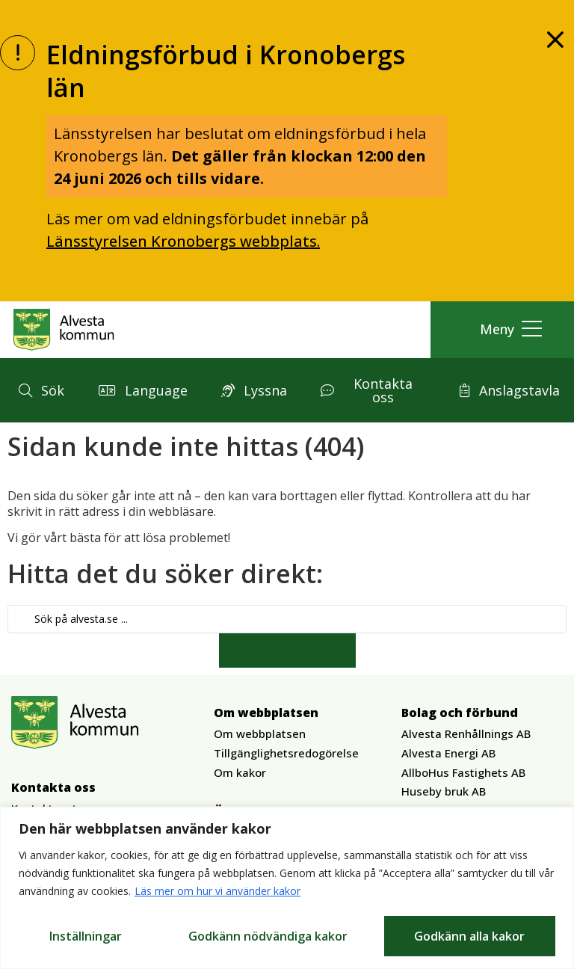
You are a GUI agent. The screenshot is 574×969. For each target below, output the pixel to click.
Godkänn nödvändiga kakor (268, 936)
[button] (507, 329)
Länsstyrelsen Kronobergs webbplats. (183, 241)
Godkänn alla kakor (469, 936)
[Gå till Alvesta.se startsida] (63, 330)
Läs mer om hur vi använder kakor (217, 892)
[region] (287, 888)
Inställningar (85, 936)
